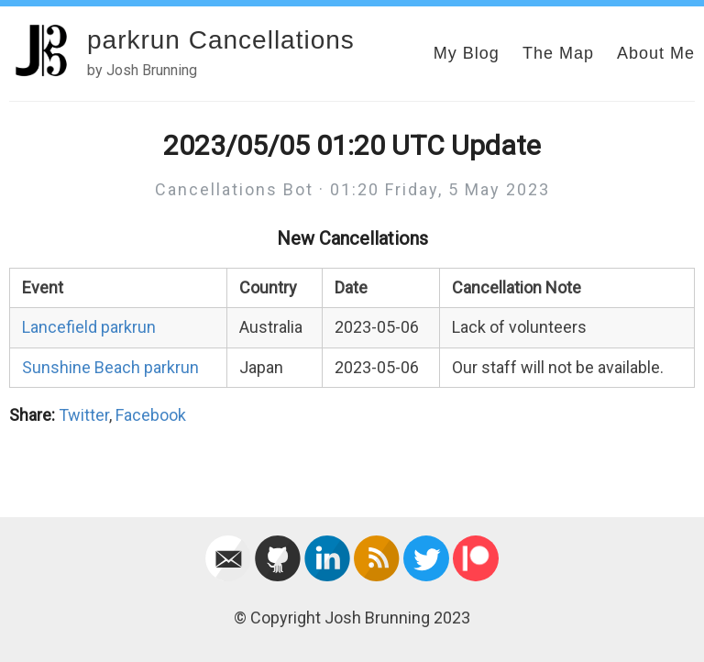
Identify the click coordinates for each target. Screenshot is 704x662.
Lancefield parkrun (89, 327)
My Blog (467, 53)
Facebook (151, 415)
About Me (656, 53)
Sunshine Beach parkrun (110, 367)
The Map (558, 53)
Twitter (84, 415)
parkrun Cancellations (221, 40)
